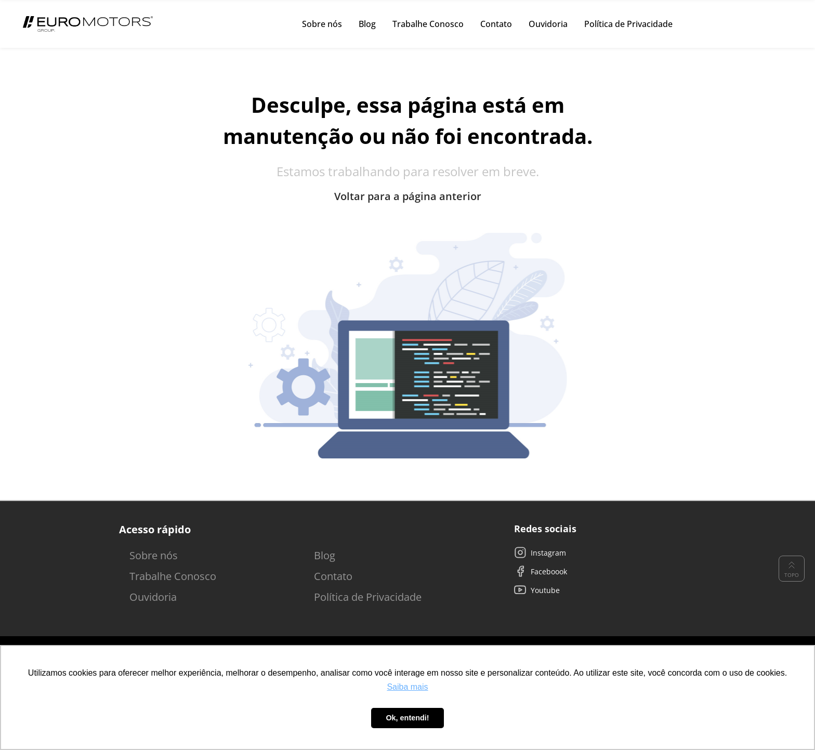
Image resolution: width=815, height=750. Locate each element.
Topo (791, 568)
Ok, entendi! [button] (407, 718)
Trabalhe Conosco (172, 576)
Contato (333, 576)
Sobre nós (153, 555)
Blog (324, 555)
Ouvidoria (153, 597)
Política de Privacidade (368, 597)
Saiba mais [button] (407, 686)
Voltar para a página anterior (407, 196)
